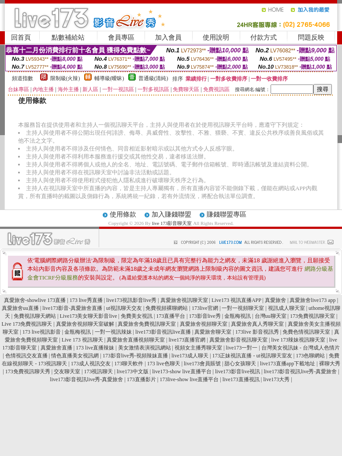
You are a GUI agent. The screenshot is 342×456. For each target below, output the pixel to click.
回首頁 (21, 37)
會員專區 (121, 37)
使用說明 (216, 37)
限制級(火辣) (65, 78)
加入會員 (168, 37)
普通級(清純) (153, 78)
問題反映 (311, 37)
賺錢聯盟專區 (226, 214)
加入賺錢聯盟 (171, 214)
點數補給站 (68, 37)
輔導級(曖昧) (109, 78)
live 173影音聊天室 (172, 223)
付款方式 (263, 37)
